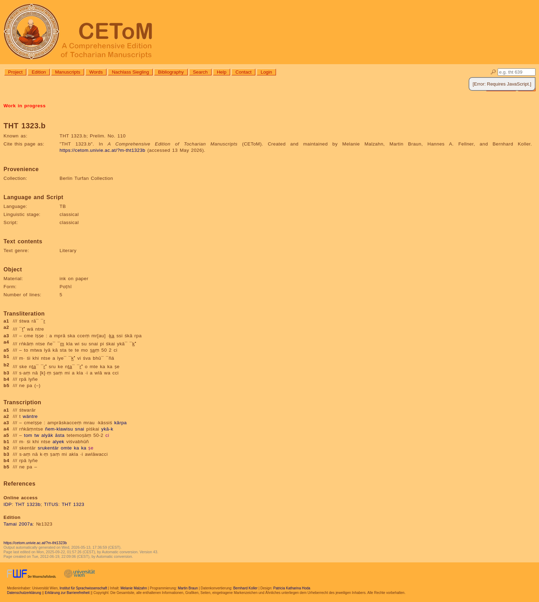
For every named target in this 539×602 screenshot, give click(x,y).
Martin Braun (188, 588)
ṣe (90, 448)
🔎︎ (493, 72)
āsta (59, 435)
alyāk (47, 435)
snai (79, 429)
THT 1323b (27, 504)
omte (66, 448)
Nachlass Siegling (130, 72)
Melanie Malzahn (133, 588)
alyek (58, 441)
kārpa (120, 422)
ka (76, 448)
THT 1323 (73, 504)
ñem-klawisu (59, 429)
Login (266, 72)
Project (15, 72)
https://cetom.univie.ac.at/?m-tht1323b (102, 150)
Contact (243, 72)
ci (107, 435)
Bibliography (171, 72)
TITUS (51, 504)
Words (96, 72)
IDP (8, 504)
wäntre (30, 416)
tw (36, 435)
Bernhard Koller (245, 588)
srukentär (48, 448)
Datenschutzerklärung (24, 593)
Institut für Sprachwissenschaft (83, 588)
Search (200, 72)
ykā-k (107, 429)
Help (221, 72)
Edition (39, 72)
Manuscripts (67, 72)
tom (28, 435)
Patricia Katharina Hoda (291, 588)
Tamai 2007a (18, 524)
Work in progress (25, 105)
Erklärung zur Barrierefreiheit (67, 593)
